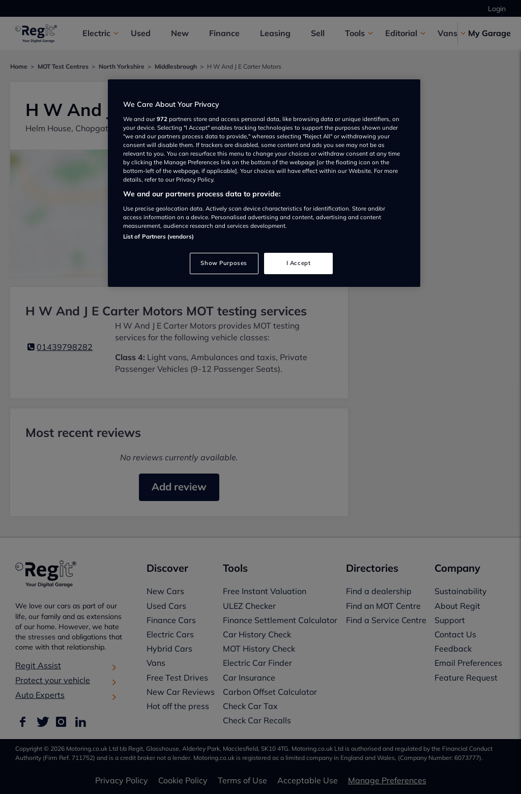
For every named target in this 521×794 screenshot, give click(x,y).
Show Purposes (223, 263)
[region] (264, 183)
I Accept (298, 263)
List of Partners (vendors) (158, 236)
